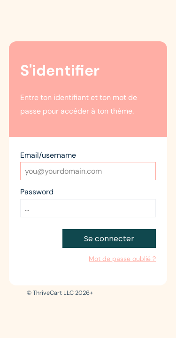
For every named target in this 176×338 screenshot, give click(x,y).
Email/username (48, 155)
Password (37, 192)
